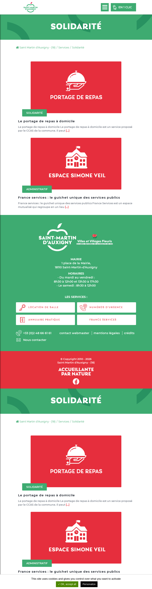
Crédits (129, 333)
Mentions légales (107, 333)
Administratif (37, 190)
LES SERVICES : (76, 297)
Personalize (89, 584)
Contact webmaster (74, 333)
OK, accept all (67, 584)
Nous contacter (34, 340)
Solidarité (34, 112)
